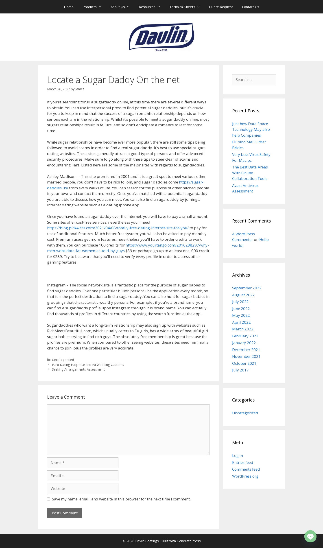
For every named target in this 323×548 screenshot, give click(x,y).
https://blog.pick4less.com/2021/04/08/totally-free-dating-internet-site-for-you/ (118, 227)
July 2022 (240, 301)
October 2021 (244, 363)
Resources (152, 6)
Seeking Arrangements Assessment (78, 369)
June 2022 (241, 308)
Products (94, 6)
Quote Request (221, 6)
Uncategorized (63, 360)
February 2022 (245, 335)
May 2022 (241, 315)
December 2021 (246, 349)
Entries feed (242, 462)
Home (69, 6)
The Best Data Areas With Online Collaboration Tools (250, 172)
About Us (122, 6)
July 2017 (240, 370)
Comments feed (246, 469)
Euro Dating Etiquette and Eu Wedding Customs (88, 364)
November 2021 (246, 356)
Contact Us (250, 6)
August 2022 (243, 294)
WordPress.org (245, 476)
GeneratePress (189, 541)
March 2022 (242, 329)
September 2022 (247, 287)
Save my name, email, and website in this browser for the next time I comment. (121, 499)
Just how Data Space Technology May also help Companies (251, 129)
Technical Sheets (187, 6)
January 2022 (244, 342)
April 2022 (241, 322)
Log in (237, 455)
